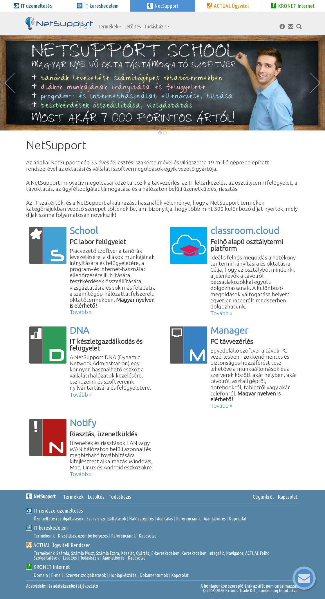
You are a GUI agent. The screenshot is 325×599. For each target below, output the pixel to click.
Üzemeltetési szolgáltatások (58, 518)
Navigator (234, 553)
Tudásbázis (156, 26)
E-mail (57, 575)
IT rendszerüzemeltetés (54, 510)
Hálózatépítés (141, 518)
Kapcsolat (287, 496)
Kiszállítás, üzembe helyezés (83, 535)
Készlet (127, 553)
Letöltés (132, 26)
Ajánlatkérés (215, 518)
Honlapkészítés (122, 575)
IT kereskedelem (47, 527)
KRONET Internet (48, 567)
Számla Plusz (82, 553)
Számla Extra (107, 553)
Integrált (216, 553)
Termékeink (44, 535)
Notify (83, 423)
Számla (62, 553)
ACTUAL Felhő (257, 553)
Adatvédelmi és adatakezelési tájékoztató (62, 586)
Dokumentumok (154, 575)
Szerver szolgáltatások (86, 575)
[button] (11, 82)
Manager (229, 330)
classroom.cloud (244, 230)
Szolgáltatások (46, 557)
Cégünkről (263, 496)
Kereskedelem (193, 553)
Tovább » (81, 312)
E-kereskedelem (165, 553)
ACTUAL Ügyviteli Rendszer (58, 545)
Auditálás (165, 518)
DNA (79, 330)
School (84, 230)
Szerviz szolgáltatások (106, 518)
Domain (41, 575)
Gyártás (142, 553)
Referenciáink (188, 518)
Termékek (109, 26)
